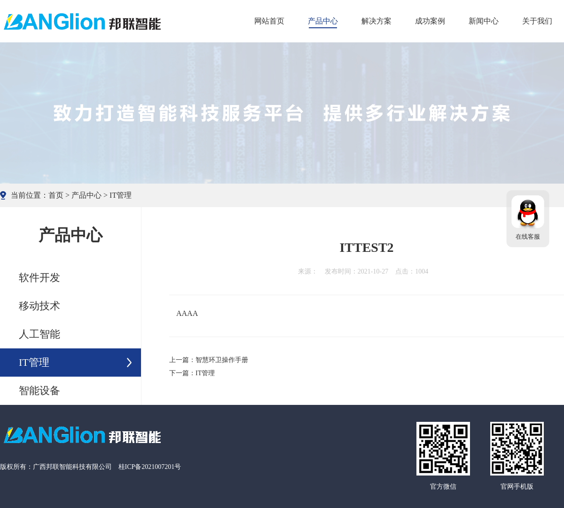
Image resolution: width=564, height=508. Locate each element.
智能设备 (39, 390)
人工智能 (39, 334)
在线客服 (528, 237)
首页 (55, 195)
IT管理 (121, 195)
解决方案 (376, 21)
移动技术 (39, 306)
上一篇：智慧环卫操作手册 (208, 359)
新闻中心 (484, 21)
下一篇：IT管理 (192, 373)
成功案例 (430, 21)
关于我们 (537, 21)
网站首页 (269, 21)
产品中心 (323, 21)
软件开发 (39, 277)
